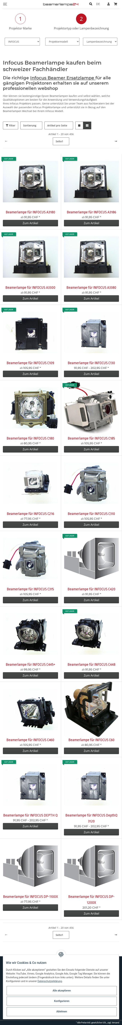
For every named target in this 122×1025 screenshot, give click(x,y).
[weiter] (116, 141)
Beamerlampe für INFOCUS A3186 (91, 212)
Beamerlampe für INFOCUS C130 (91, 363)
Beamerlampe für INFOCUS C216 (30, 514)
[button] (90, 4)
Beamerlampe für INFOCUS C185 (91, 438)
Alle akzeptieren (62, 990)
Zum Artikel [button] (30, 223)
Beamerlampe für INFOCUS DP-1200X (91, 899)
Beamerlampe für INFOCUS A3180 (30, 212)
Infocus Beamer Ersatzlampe (62, 77)
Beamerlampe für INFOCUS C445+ (30, 664)
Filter (10, 125)
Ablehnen (61, 1011)
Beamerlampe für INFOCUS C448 (91, 664)
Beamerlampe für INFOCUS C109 (30, 363)
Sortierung (29, 125)
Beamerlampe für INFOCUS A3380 (91, 287)
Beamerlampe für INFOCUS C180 (30, 438)
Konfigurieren (61, 1001)
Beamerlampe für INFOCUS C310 (91, 514)
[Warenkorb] (115, 4)
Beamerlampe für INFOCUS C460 (30, 740)
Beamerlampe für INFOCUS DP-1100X (30, 896)
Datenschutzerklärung (50, 981)
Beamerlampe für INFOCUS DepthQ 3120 (91, 818)
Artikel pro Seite (57, 125)
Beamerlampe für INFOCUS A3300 (30, 287)
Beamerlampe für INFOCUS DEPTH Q (30, 815)
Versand (115, 1022)
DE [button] (98, 4)
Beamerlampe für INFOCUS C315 (30, 589)
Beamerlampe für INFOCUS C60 (91, 740)
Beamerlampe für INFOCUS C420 (91, 589)
